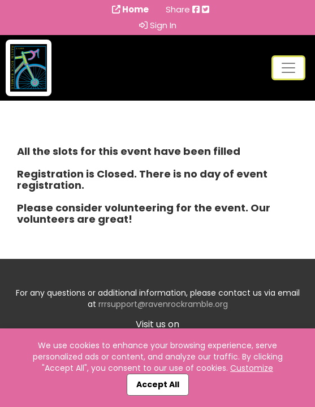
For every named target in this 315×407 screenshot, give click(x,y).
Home (130, 9)
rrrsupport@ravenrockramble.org (163, 304)
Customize (251, 368)
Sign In (157, 25)
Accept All (157, 384)
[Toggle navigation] (288, 67)
